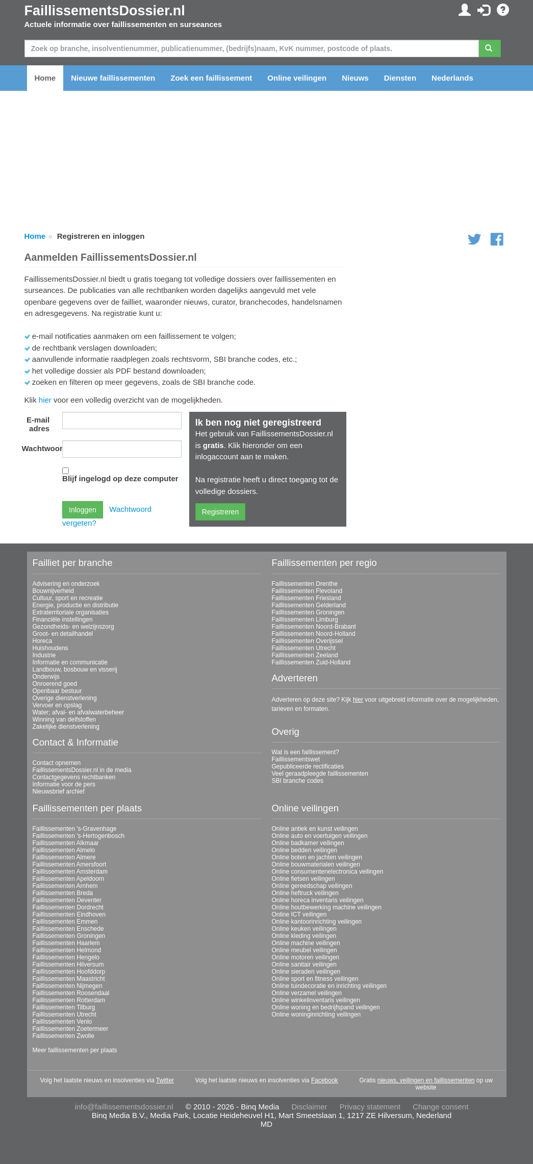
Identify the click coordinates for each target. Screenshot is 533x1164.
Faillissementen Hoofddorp (69, 971)
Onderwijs (46, 676)
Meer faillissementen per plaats (75, 1050)
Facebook (324, 1080)
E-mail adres (38, 424)
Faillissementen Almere (64, 857)
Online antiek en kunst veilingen (315, 828)
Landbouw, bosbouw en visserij (75, 669)
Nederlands (452, 77)
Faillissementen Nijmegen (68, 985)
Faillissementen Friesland (306, 598)
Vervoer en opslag (57, 705)
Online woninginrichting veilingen (316, 1014)
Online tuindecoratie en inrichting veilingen (329, 985)
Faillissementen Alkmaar (66, 843)
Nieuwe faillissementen (113, 77)
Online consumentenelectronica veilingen (328, 871)
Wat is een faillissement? (305, 752)
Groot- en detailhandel (63, 633)
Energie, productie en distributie (76, 605)
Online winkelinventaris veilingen (316, 1000)
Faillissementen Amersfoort (70, 864)
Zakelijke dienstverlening (66, 726)
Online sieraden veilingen (306, 971)
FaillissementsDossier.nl (104, 10)
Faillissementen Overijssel (307, 641)
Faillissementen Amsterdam (70, 871)
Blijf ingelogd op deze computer (120, 478)
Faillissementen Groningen (308, 612)
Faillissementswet (296, 759)
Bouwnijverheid (53, 591)
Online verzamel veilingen (307, 993)
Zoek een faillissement (211, 77)
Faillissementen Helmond (67, 950)
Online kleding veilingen (304, 935)
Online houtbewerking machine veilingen (327, 907)
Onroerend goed (55, 683)
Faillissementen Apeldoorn (69, 878)
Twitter (165, 1080)
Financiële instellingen (63, 619)
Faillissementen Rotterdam (69, 1000)
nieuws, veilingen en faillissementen (426, 1080)
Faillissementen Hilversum (68, 964)
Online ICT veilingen (299, 914)
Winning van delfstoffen (64, 719)
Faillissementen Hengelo (66, 957)
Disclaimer (309, 1106)
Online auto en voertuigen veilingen (320, 835)
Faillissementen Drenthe (305, 583)
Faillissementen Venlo (62, 1021)
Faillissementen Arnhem (65, 885)
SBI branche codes (297, 780)
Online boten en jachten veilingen (317, 857)
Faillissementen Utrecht (304, 648)
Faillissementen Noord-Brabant (314, 626)
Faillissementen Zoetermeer (71, 1028)
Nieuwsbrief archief (59, 791)
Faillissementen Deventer (67, 900)
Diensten (400, 77)
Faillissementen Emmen (65, 921)
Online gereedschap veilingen (312, 885)
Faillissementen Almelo (64, 850)
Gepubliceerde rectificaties (308, 766)
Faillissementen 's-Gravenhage (75, 828)
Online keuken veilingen (304, 928)
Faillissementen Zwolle (63, 1035)
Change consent (440, 1106)
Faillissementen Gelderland (309, 605)
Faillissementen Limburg (305, 619)
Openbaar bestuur (57, 691)
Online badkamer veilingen (308, 843)
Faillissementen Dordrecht (68, 907)
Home (45, 77)
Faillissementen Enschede (68, 928)
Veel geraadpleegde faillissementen (320, 773)
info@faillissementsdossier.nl (124, 1106)
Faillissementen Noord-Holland (314, 633)
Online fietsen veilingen (303, 878)
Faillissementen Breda (63, 893)
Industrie (44, 655)
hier (45, 399)
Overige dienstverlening (65, 698)
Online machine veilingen (306, 943)
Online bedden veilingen (305, 850)
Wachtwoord (40, 448)
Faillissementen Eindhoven (69, 914)
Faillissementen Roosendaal (71, 993)
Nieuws (355, 77)
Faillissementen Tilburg (64, 1007)
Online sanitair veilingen (304, 964)
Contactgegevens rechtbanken (74, 777)
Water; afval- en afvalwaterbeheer (78, 712)
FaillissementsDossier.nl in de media (82, 770)
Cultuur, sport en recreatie (68, 598)
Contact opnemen (57, 762)
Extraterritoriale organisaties (71, 612)
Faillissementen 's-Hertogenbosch (78, 835)
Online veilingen (296, 77)
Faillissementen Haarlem (66, 943)
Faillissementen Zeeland (305, 655)
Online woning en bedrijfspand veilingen (326, 1007)
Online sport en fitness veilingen (315, 978)
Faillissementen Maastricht (69, 978)
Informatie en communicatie (70, 662)
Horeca (43, 641)
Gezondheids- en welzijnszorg (73, 626)
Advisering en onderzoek (66, 583)
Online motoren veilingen (306, 957)
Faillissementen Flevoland (307, 591)
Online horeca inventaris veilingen (318, 900)
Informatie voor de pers (64, 784)
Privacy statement (370, 1106)
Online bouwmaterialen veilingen (316, 864)
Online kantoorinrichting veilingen (317, 921)
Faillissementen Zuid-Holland (311, 662)
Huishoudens (50, 648)
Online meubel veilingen (304, 950)
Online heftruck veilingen (305, 893)
